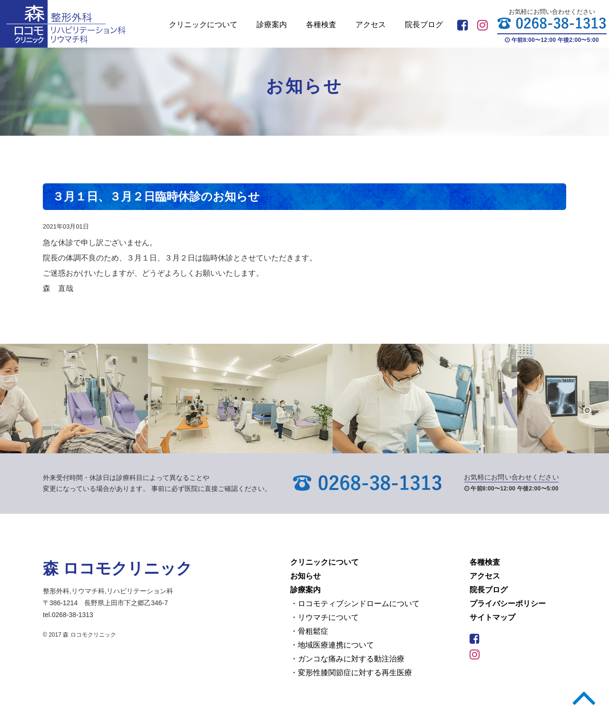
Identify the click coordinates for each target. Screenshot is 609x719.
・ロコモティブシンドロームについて (355, 603)
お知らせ (305, 576)
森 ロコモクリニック (117, 568)
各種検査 (321, 24)
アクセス (370, 24)
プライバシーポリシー (508, 603)
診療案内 (271, 24)
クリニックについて (203, 24)
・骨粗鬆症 (309, 631)
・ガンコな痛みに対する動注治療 (347, 659)
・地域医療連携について (332, 645)
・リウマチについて (324, 617)
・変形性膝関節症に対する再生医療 (351, 673)
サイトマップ (492, 617)
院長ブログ (424, 24)
